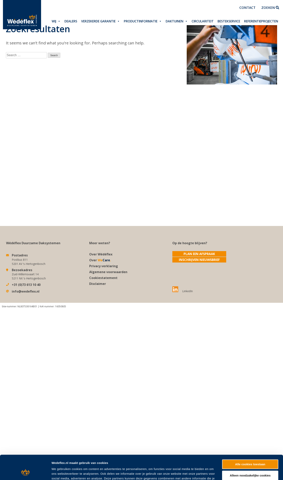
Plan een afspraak (199, 254)
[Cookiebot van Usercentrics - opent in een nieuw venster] (25, 442)
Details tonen (60, 442)
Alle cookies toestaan (250, 412)
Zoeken (270, 7)
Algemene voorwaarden (108, 272)
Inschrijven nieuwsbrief (199, 260)
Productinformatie (143, 21)
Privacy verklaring (103, 266)
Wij (56, 21)
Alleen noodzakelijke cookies (250, 423)
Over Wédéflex (100, 254)
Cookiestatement (103, 278)
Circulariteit (203, 21)
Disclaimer (97, 284)
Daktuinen (177, 21)
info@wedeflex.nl (26, 291)
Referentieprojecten (261, 21)
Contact (247, 7)
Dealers (70, 21)
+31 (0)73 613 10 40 (26, 285)
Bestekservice (229, 21)
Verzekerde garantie (100, 21)
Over (100, 260)
